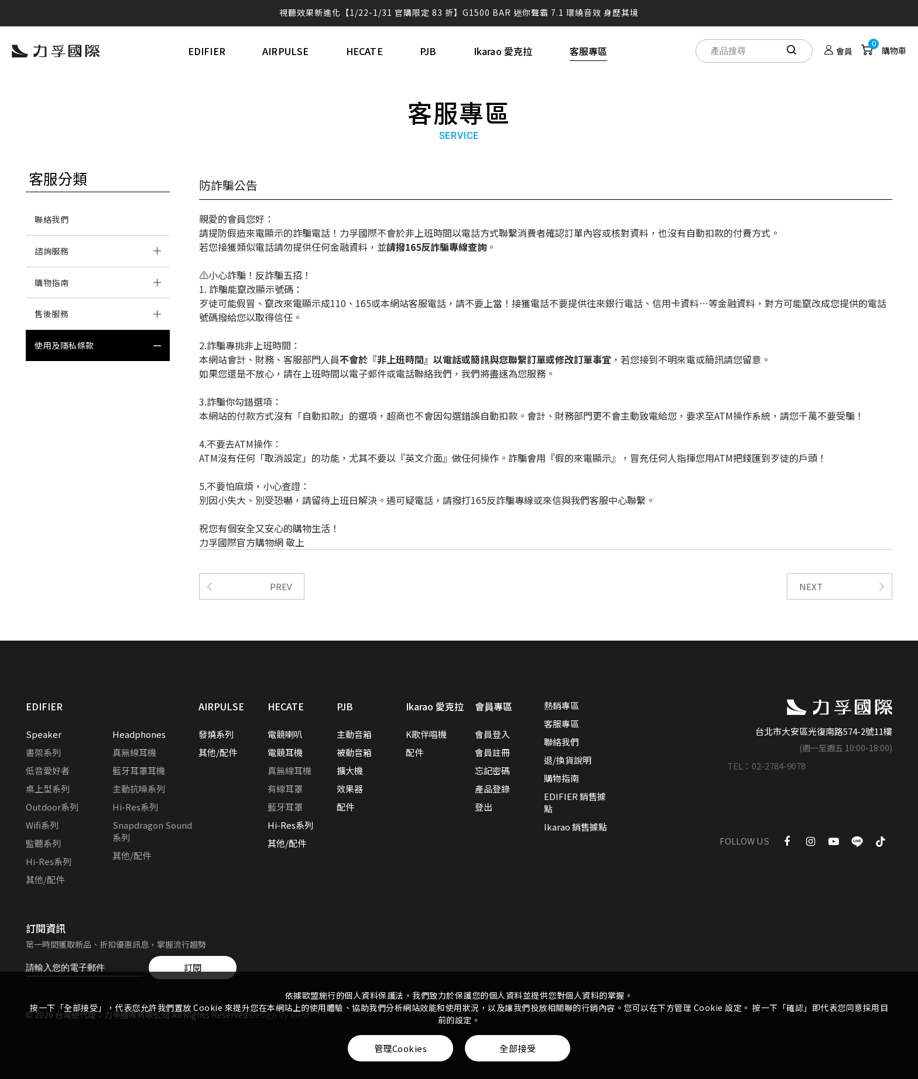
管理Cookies (400, 1048)
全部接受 (517, 1048)
